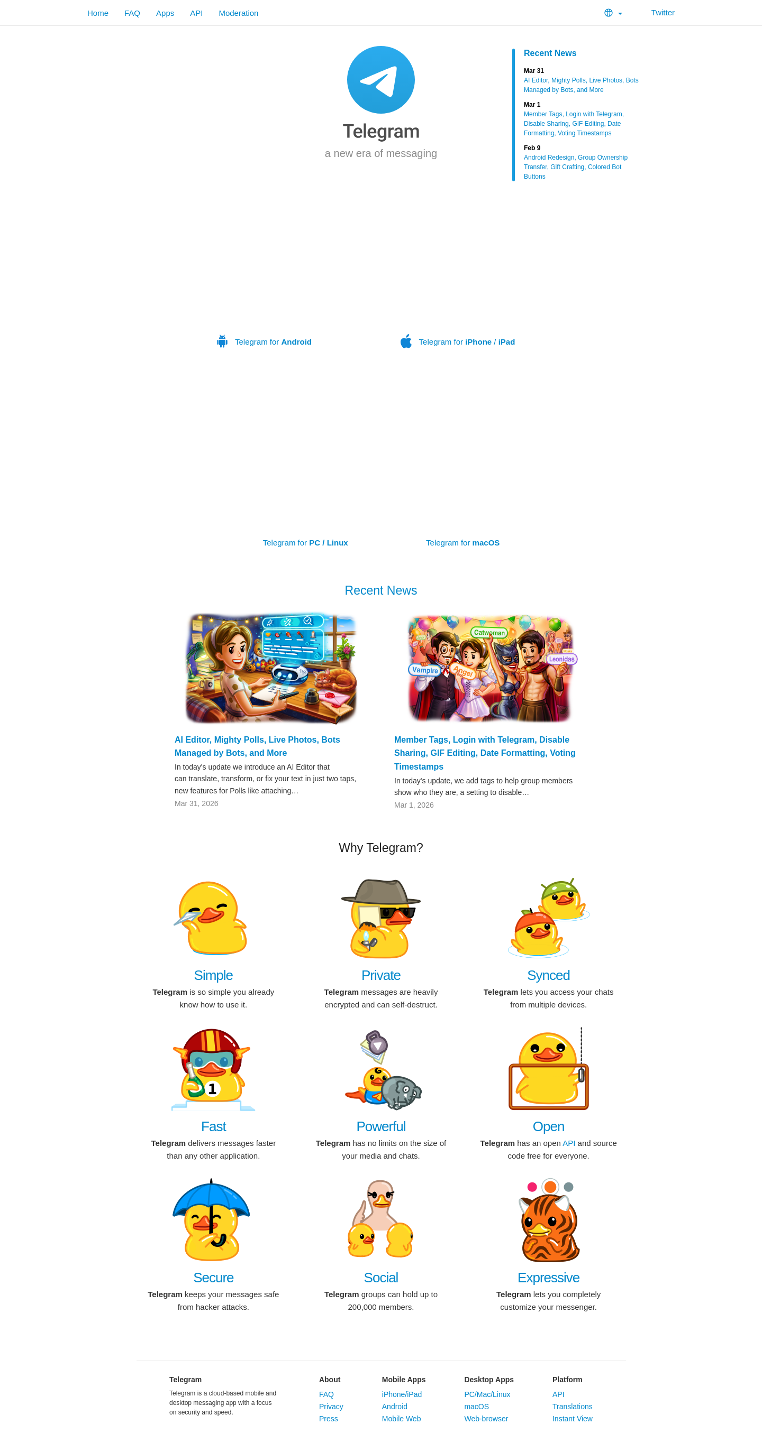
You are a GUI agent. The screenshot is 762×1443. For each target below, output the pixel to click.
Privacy (331, 1406)
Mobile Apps (404, 1379)
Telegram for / (457, 273)
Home (97, 12)
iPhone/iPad (402, 1394)
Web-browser (486, 1418)
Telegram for (264, 273)
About (329, 1379)
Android (394, 1406)
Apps (165, 12)
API (196, 12)
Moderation (238, 12)
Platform (567, 1379)
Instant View (572, 1418)
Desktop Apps (489, 1379)
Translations (572, 1406)
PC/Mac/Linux (487, 1394)
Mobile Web (401, 1418)
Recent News (550, 53)
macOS (476, 1406)
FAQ (132, 12)
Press (328, 1418)
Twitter (656, 12)
